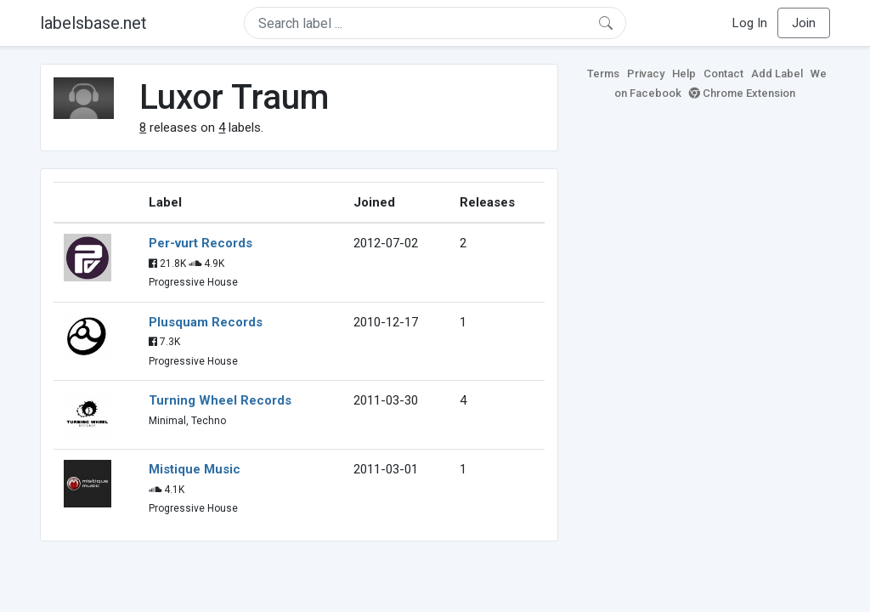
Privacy (645, 73)
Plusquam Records (206, 322)
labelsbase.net (93, 23)
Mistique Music (194, 469)
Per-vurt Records (200, 243)
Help (684, 73)
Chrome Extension (742, 93)
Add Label (777, 73)
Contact (723, 73)
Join (804, 23)
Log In (749, 23)
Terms (603, 73)
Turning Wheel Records (220, 400)
